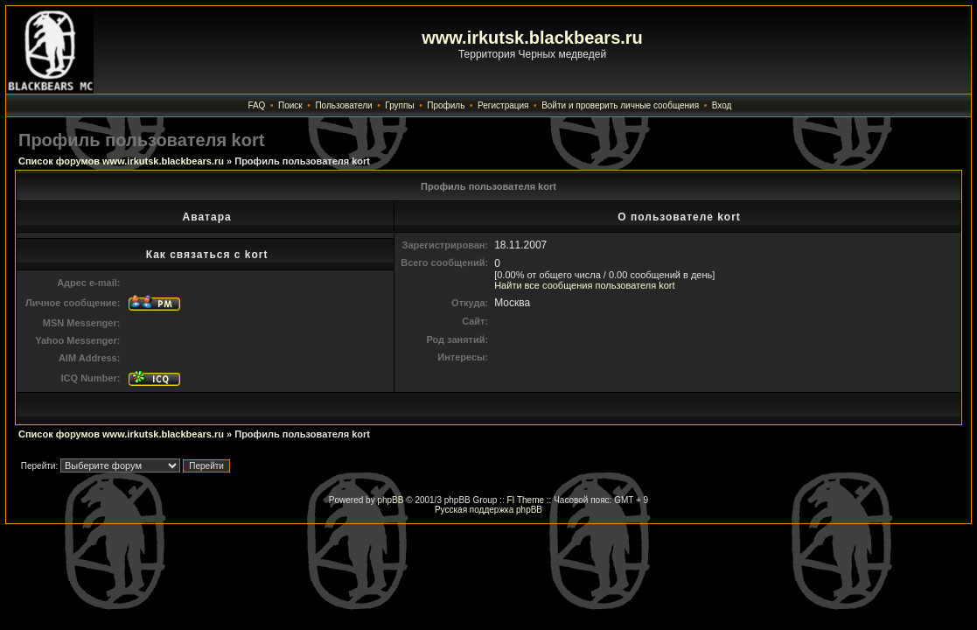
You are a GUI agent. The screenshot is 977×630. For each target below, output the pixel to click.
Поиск (290, 105)
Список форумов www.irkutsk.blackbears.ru (121, 161)
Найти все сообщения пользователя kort (584, 285)
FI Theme (525, 500)
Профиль (445, 105)
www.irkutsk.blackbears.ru (532, 37)
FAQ (256, 105)
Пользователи (343, 105)
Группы (399, 105)
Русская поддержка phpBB (488, 509)
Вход (722, 105)
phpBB (390, 500)
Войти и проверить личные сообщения (620, 105)
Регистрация (503, 105)
